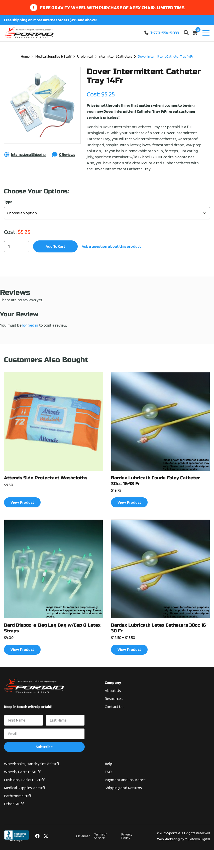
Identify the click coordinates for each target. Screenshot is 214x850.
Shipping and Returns (123, 787)
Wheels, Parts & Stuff (22, 771)
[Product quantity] (16, 246)
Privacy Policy (126, 836)
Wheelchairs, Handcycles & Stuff (31, 763)
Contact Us (114, 706)
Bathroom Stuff (17, 795)
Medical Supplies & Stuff (53, 56)
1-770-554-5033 (161, 32)
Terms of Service (100, 836)
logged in (30, 325)
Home (25, 56)
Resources (114, 698)
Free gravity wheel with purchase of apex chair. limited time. (112, 8)
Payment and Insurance (125, 779)
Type (8, 202)
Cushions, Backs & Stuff (24, 779)
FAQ (108, 771)
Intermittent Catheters (115, 56)
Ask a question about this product (111, 246)
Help (109, 763)
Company (113, 682)
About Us (113, 690)
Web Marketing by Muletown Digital (183, 839)
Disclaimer (82, 836)
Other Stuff (14, 803)
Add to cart (55, 246)
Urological (85, 56)
